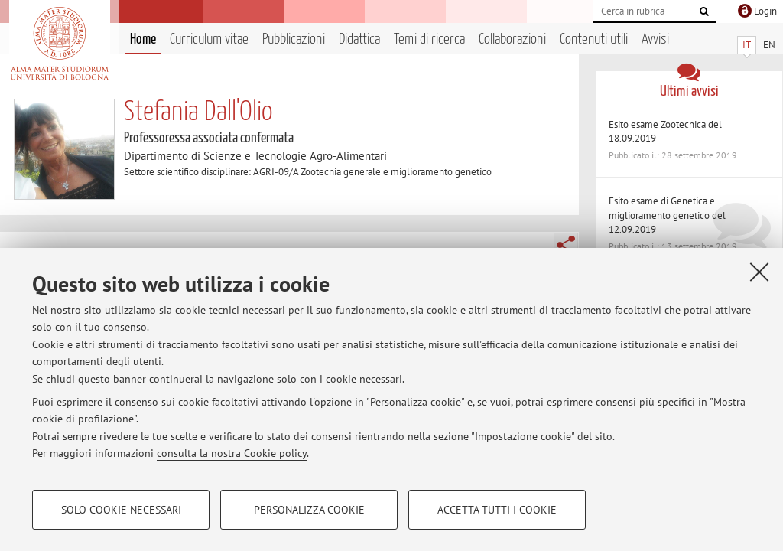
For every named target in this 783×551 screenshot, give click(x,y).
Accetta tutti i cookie (497, 510)
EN (769, 44)
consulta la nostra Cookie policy (232, 453)
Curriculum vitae (209, 39)
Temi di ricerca (429, 39)
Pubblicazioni (293, 39)
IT (746, 44)
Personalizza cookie (309, 510)
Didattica (359, 39)
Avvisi (655, 39)
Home (143, 39)
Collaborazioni (512, 39)
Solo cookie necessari (121, 510)
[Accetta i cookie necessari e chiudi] (759, 271)
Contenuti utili (594, 39)
